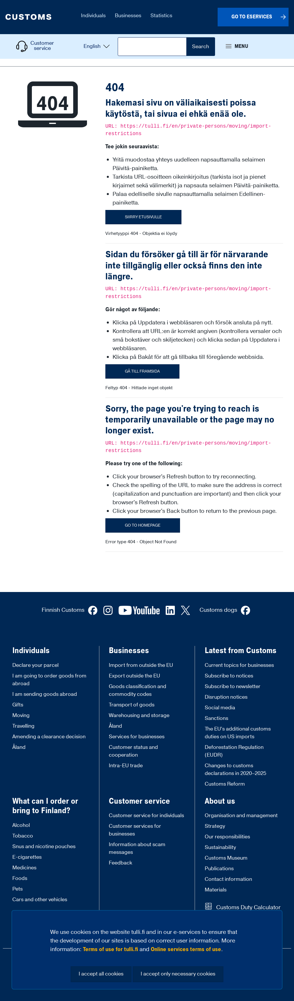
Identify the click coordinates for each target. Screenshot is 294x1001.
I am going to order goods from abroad (49, 679)
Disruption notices (226, 697)
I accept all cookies (101, 973)
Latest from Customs (240, 651)
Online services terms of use (186, 949)
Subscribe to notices (229, 675)
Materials (216, 889)
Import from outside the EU (141, 665)
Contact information (228, 879)
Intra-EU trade (126, 765)
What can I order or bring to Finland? (45, 806)
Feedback (120, 862)
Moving (21, 715)
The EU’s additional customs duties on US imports (238, 732)
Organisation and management (241, 815)
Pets (17, 889)
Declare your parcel (35, 665)
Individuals (31, 651)
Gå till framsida (142, 371)
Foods (19, 878)
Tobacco (22, 836)
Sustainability (220, 847)
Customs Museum (226, 858)
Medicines (24, 867)
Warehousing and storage (139, 715)
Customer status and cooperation (133, 751)
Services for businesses (137, 736)
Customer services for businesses (135, 830)
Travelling (23, 726)
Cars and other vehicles (39, 899)
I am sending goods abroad (44, 694)
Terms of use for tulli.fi (110, 949)
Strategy (215, 826)
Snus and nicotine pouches (44, 846)
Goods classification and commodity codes (137, 690)
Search (200, 46)
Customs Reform (225, 784)
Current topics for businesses (239, 665)
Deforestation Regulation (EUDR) (234, 751)
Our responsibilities (227, 836)
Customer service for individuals (146, 815)
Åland (19, 747)
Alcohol (21, 825)
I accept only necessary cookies (178, 973)
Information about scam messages (137, 848)
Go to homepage (142, 525)
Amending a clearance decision (49, 736)
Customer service (139, 801)
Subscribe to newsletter (232, 686)
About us (220, 801)
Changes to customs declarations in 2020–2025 (235, 769)
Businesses (129, 651)
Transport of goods (131, 704)
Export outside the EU (134, 675)
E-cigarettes (27, 857)
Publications (219, 868)
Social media (220, 707)
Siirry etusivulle (143, 217)
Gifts (17, 704)
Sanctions (216, 718)
